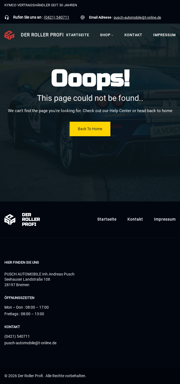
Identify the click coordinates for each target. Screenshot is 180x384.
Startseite (77, 35)
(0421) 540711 (56, 17)
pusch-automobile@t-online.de (137, 17)
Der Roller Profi (42, 35)
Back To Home (90, 129)
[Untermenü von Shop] (112, 35)
